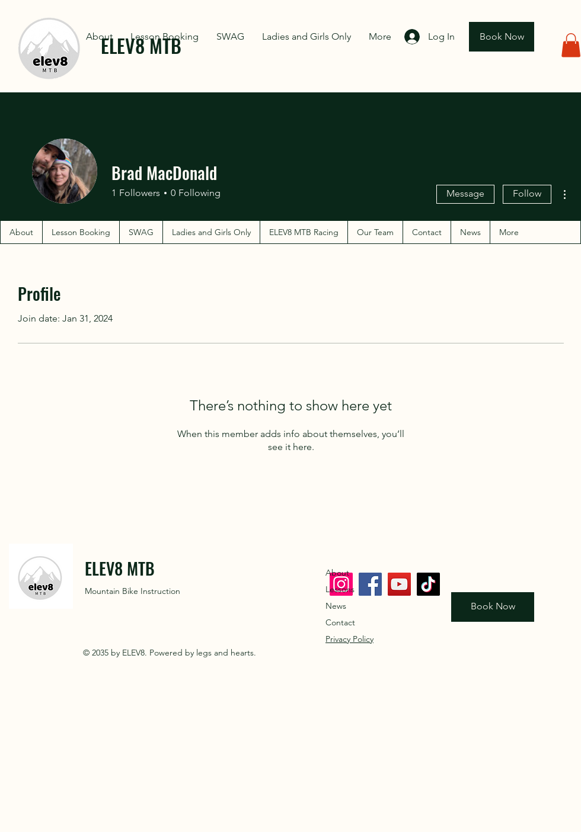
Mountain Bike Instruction (132, 591)
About (337, 572)
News (335, 605)
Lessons (340, 589)
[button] (571, 45)
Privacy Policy (349, 639)
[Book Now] (501, 37)
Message (465, 193)
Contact (340, 622)
